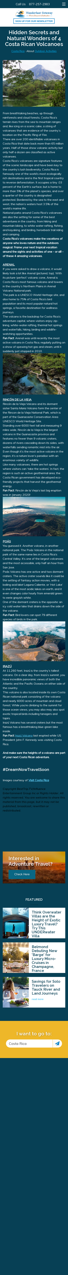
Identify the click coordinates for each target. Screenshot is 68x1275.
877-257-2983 (39, 4)
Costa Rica (17, 51)
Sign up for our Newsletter (34, 21)
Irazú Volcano (24, 735)
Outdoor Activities (46, 51)
